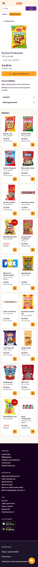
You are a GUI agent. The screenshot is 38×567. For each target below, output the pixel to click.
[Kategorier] (4, 3)
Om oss (5, 501)
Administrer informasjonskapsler (15, 561)
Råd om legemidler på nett (13, 490)
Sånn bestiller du (8, 479)
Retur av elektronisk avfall (12, 487)
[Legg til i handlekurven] (15, 145)
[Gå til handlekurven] (31, 8)
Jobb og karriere (8, 503)
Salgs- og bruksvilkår (10, 552)
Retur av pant (7, 485)
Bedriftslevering (8, 466)
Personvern (6, 557)
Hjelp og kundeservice (11, 476)
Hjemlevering (7, 482)
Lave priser (6, 463)
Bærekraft (6, 509)
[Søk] (4, 8)
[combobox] (14, 8)
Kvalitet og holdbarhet (11, 460)
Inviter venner (7, 506)
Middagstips (6, 457)
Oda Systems (8, 512)
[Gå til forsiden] (19, 3)
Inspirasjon (6, 454)
